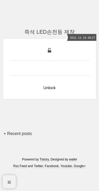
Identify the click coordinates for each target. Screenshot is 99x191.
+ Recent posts (18, 133)
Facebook (52, 166)
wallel (73, 159)
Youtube (66, 166)
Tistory (44, 159)
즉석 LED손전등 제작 (49, 32)
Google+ (80, 166)
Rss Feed (20, 166)
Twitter (38, 166)
